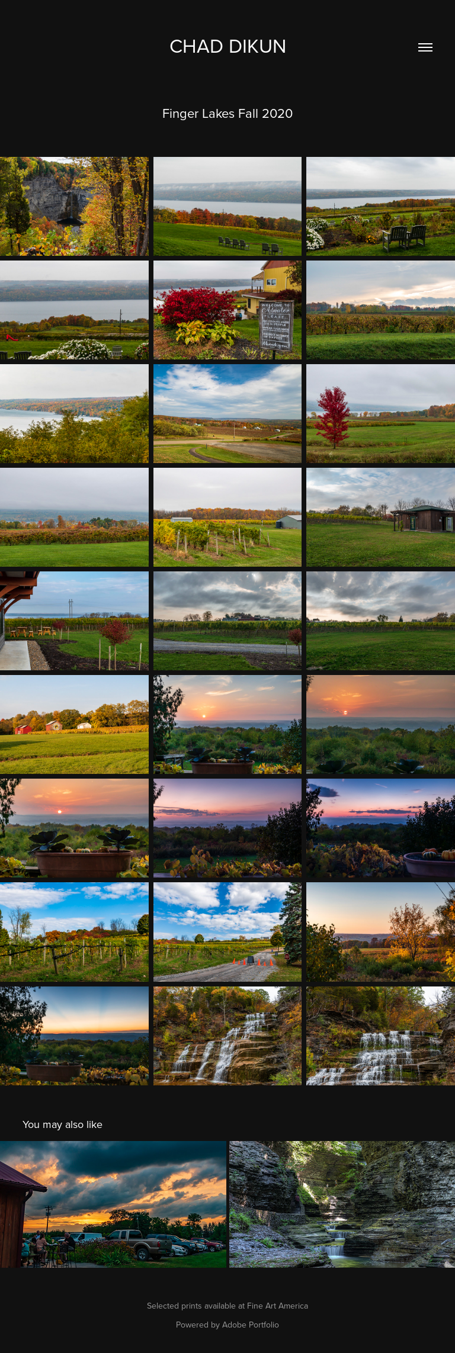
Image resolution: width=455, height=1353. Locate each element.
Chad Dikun (227, 45)
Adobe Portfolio (250, 1324)
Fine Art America (277, 1306)
